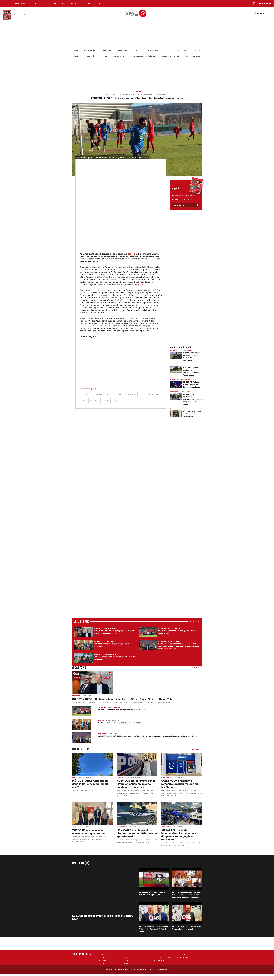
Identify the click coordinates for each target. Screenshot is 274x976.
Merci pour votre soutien (159, 970)
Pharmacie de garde (170, 56)
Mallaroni (153, 394)
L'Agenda (197, 50)
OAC (109, 394)
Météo (76, 56)
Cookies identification (138, 970)
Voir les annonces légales (144, 56)
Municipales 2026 (193, 56)
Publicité (90, 56)
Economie (122, 50)
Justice (168, 50)
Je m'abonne (179, 205)
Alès (83, 400)
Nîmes (6, 3)
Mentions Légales (121, 970)
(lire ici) (131, 254)
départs (105, 400)
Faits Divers (152, 50)
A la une (137, 92)
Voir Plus (193, 621)
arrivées (93, 400)
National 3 (132, 394)
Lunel (99, 3)
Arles (87, 3)
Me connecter (262, 13)
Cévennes (98, 394)
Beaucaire (58, 3)
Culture (182, 50)
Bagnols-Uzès (41, 3)
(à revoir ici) (137, 284)
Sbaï (142, 394)
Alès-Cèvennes (21, 3)
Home (75, 50)
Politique (106, 50)
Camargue (74, 3)
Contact (109, 970)
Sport (136, 50)
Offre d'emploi (182, 954)
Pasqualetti (118, 400)
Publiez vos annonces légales (113, 56)
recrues (119, 394)
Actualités (89, 50)
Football (85, 394)
